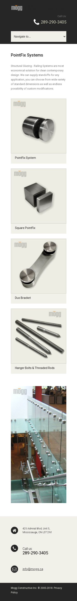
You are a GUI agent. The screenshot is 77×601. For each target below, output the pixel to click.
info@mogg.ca (33, 569)
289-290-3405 (53, 22)
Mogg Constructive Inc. (24, 588)
